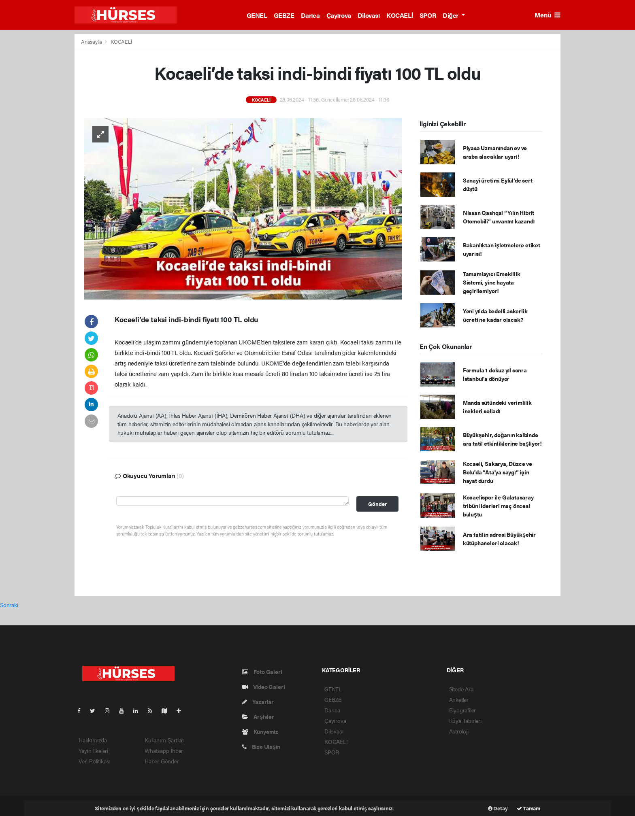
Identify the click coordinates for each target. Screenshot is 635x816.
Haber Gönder (162, 761)
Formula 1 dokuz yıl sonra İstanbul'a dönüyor (495, 374)
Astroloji (459, 731)
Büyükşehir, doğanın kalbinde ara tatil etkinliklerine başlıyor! (502, 439)
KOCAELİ (399, 15)
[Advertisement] (600, 155)
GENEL (257, 15)
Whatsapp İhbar (164, 750)
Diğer (451, 15)
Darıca (310, 15)
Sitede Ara (461, 689)
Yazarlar (258, 701)
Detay (498, 808)
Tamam (528, 808)
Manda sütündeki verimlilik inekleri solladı (497, 406)
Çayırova (338, 15)
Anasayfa (92, 41)
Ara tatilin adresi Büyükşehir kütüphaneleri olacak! (499, 538)
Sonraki (9, 605)
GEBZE (284, 15)
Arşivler (258, 716)
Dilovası (369, 15)
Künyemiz (260, 731)
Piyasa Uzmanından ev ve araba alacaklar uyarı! (495, 152)
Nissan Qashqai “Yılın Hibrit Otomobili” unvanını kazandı (499, 216)
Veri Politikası (95, 761)
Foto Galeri (262, 671)
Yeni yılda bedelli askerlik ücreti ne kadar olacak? (495, 315)
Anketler (459, 699)
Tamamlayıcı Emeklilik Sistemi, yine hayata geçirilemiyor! (491, 282)
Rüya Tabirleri (465, 720)
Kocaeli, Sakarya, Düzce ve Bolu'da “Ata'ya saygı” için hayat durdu (497, 471)
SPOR (428, 15)
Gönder (377, 504)
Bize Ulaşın (261, 746)
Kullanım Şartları (165, 740)
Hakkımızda (93, 740)
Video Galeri (263, 686)
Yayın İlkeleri (93, 750)
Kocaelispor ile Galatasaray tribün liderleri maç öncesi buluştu (498, 505)
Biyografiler (462, 710)
